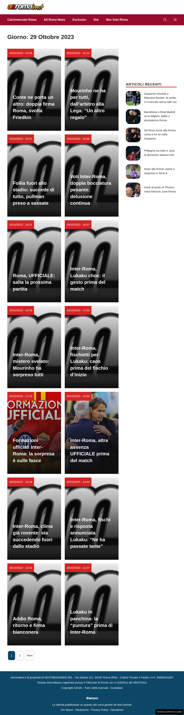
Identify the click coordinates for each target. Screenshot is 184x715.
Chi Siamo (67, 709)
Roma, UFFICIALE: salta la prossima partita (34, 282)
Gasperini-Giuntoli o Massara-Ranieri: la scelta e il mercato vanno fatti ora (160, 97)
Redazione (82, 709)
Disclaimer (117, 709)
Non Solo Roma (117, 19)
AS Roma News (54, 19)
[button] (165, 19)
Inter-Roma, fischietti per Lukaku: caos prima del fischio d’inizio (89, 361)
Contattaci (116, 687)
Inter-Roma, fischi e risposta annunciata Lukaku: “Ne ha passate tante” (90, 533)
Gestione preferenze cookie (169, 712)
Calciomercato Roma (21, 19)
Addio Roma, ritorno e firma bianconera (29, 625)
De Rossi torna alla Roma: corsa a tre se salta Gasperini (160, 134)
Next (30, 655)
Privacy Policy (99, 709)
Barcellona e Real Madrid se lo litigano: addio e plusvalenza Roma (159, 116)
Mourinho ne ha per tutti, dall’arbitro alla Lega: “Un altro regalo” (88, 104)
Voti (96, 19)
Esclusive (79, 19)
